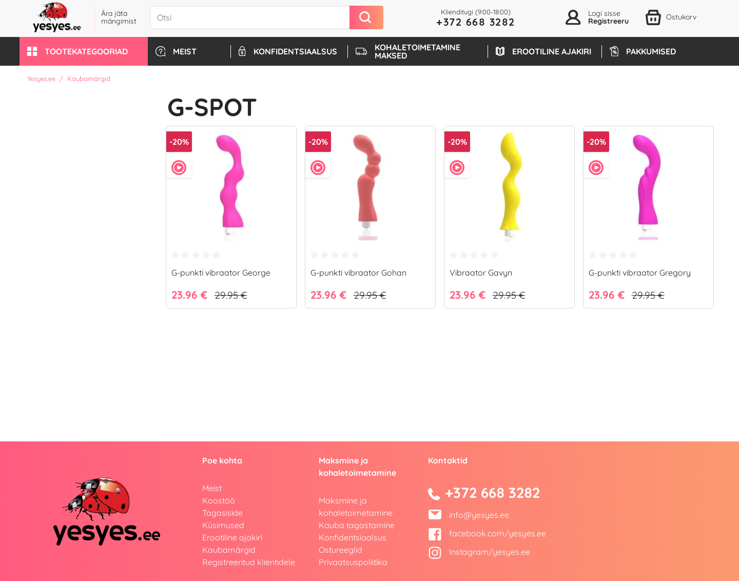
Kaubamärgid (229, 550)
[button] (84, 51)
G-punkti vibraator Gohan (358, 272)
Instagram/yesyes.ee (479, 552)
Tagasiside (222, 513)
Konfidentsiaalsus (352, 537)
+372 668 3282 (475, 21)
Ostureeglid (340, 550)
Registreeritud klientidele (248, 562)
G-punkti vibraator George (220, 272)
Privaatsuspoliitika (353, 562)
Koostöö (218, 500)
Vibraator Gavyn (481, 272)
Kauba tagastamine (357, 525)
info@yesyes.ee (479, 515)
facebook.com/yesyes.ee (487, 533)
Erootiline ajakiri (232, 537)
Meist (212, 488)
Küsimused (223, 525)
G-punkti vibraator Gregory (640, 272)
